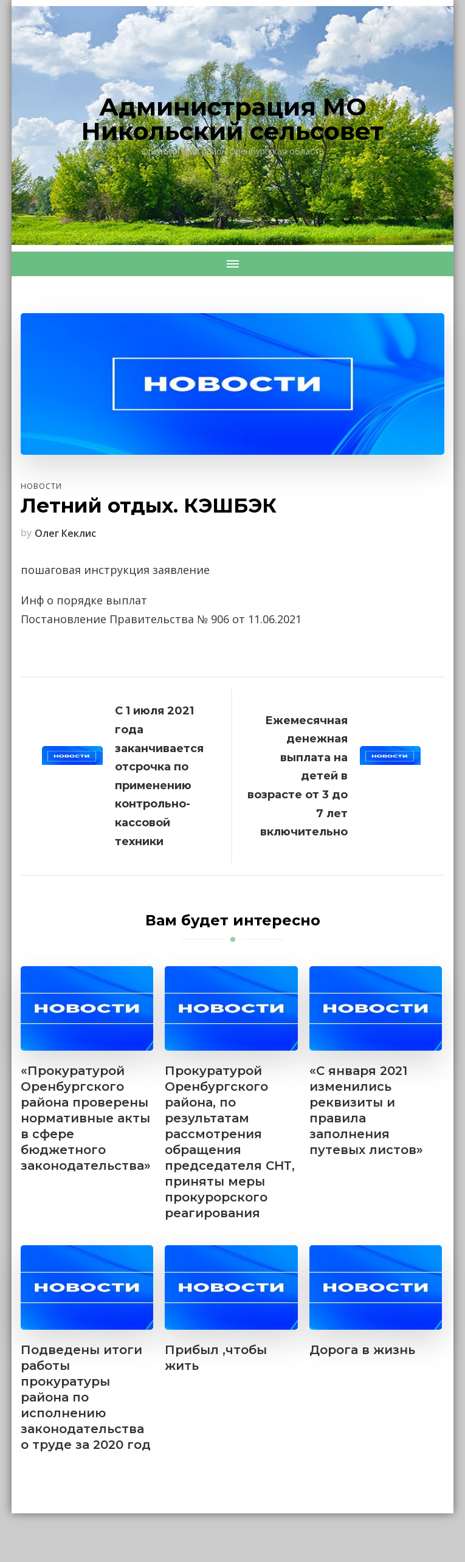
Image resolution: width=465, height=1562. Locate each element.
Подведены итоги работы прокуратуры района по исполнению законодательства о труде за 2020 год (86, 1397)
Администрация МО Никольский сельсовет (232, 119)
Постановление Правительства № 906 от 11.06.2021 (161, 619)
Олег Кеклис (65, 533)
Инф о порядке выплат (84, 600)
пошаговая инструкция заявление (115, 569)
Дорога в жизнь (362, 1350)
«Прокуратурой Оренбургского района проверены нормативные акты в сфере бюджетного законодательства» (86, 1118)
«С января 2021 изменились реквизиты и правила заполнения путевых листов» (366, 1110)
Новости (41, 486)
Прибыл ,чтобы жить (216, 1358)
